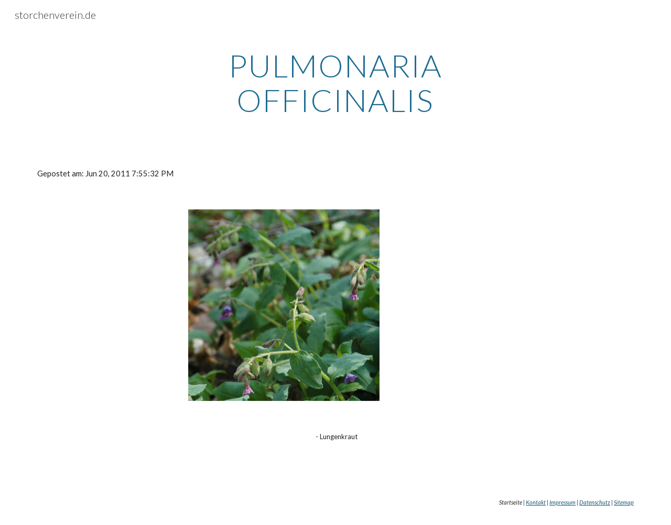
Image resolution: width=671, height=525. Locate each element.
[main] (335, 82)
